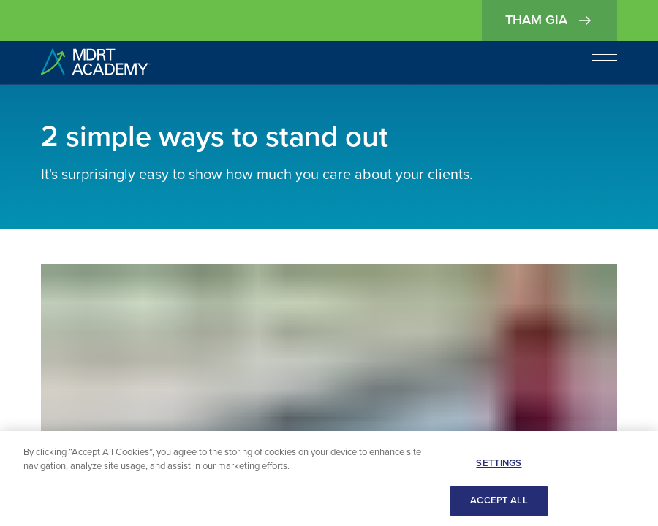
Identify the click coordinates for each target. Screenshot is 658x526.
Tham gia (549, 20)
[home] (96, 62)
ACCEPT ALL (498, 503)
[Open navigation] (604, 59)
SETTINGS (498, 466)
